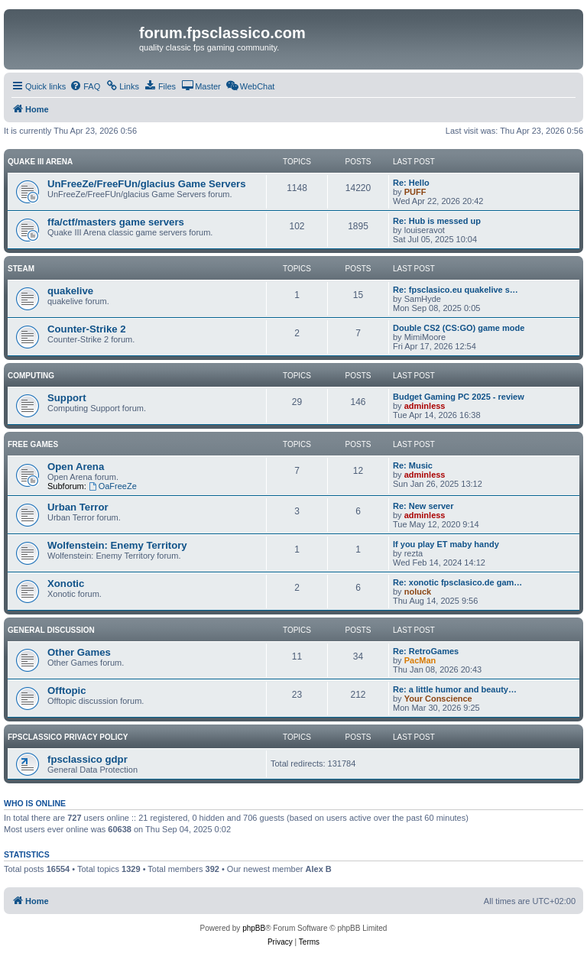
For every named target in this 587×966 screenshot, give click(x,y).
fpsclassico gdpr (87, 759)
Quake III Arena (40, 161)
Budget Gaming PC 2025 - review (458, 396)
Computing (31, 375)
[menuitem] (85, 86)
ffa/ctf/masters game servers (115, 222)
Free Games (33, 444)
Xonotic (65, 583)
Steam (21, 268)
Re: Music (413, 465)
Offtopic (66, 690)
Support (66, 398)
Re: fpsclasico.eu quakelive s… (455, 289)
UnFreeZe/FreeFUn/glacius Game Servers (146, 184)
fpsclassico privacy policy (68, 737)
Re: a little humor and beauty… (455, 689)
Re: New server (423, 506)
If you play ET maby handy (446, 544)
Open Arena (75, 466)
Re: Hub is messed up (437, 220)
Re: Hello (411, 182)
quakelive (70, 291)
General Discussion (51, 630)
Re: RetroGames (426, 651)
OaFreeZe (113, 486)
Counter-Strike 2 (86, 329)
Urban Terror (78, 507)
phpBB (253, 928)
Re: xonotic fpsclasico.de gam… (457, 582)
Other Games (79, 652)
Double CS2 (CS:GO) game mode (458, 327)
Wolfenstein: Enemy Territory (117, 545)
